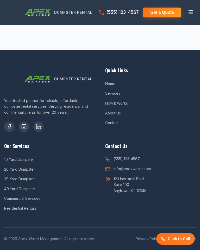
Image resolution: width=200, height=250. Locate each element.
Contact (111, 122)
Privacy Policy (148, 238)
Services (112, 93)
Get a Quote (162, 12)
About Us (113, 113)
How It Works (116, 103)
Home (110, 83)
